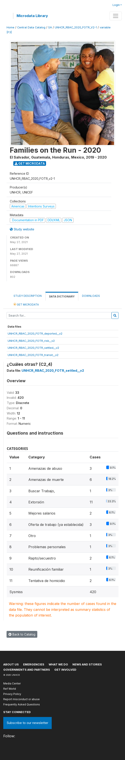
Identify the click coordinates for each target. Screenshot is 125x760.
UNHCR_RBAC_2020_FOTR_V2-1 (76, 27)
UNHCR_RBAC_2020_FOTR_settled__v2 (33, 347)
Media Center (12, 683)
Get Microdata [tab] (26, 304)
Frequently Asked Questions (21, 704)
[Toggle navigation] (116, 16)
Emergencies (33, 664)
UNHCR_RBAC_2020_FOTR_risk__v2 (31, 340)
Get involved (65, 669)
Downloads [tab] (91, 295)
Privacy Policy (12, 694)
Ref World (9, 688)
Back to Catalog (22, 634)
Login (116, 5)
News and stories (87, 664)
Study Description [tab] (28, 295)
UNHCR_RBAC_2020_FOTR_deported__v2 (35, 333)
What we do (58, 664)
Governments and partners (26, 669)
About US (11, 664)
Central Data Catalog (31, 27)
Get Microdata (30, 163)
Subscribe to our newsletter (27, 723)
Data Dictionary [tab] (62, 296)
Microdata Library (32, 16)
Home (10, 27)
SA (50, 27)
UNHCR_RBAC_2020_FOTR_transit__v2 (33, 355)
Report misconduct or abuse (21, 699)
